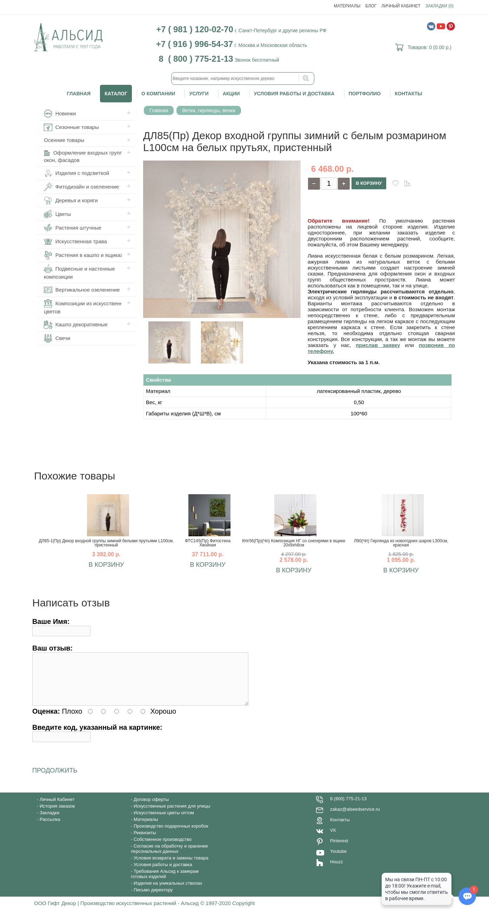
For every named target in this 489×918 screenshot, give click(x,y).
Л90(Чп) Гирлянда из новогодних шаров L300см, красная (401, 543)
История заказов (57, 814)
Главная (79, 93)
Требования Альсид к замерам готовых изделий (165, 882)
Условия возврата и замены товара (171, 866)
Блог (371, 6)
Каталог (116, 93)
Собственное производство (163, 847)
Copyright (243, 911)
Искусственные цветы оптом (164, 821)
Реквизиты (145, 841)
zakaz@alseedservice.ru (355, 817)
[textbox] (242, 78)
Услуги (198, 93)
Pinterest (339, 849)
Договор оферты (151, 807)
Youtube (338, 859)
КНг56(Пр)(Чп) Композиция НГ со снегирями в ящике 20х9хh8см (293, 543)
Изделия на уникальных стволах (168, 891)
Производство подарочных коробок (171, 834)
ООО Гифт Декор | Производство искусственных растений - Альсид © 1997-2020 (133, 911)
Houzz (336, 870)
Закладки (49, 821)
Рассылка (50, 827)
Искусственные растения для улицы (172, 814)
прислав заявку (378, 345)
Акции (231, 93)
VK (333, 838)
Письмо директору (153, 898)
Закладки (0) (440, 6)
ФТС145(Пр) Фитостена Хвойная (207, 543)
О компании (158, 93)
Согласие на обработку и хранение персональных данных (169, 857)
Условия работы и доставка (294, 93)
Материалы (347, 6)
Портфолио (365, 93)
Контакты (408, 93)
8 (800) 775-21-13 (348, 807)
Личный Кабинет (400, 6)
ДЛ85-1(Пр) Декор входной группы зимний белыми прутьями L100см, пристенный (106, 543)
